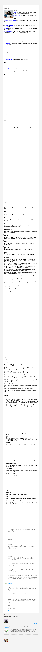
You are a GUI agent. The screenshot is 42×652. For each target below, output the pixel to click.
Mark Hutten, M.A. (10, 583)
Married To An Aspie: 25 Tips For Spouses (11, 616)
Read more (36, 623)
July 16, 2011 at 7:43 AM (11, 531)
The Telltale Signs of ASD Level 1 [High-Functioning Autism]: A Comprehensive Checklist (19, 626)
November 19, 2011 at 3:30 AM (12, 565)
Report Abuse (21, 650)
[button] (37, 7)
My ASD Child (8, 2)
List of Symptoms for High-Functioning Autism (12, 635)
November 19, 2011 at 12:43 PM (12, 571)
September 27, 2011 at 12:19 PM (12, 559)
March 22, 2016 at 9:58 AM (11, 608)
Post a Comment (7, 610)
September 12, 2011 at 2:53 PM (12, 548)
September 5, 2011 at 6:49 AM (12, 537)
